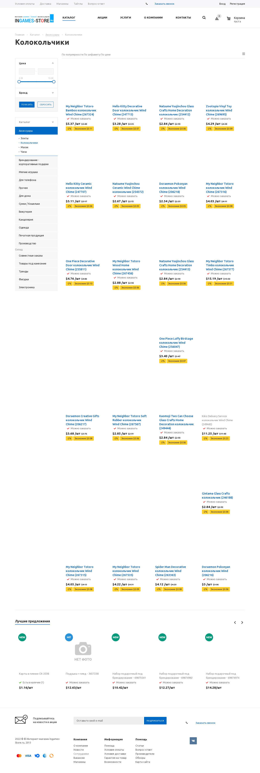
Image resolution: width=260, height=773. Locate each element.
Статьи (139, 745)
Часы (24, 151)
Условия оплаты (114, 749)
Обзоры (140, 758)
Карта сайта (142, 762)
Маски (24, 147)
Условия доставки (115, 753)
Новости (79, 749)
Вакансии (79, 758)
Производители (144, 753)
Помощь (141, 739)
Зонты (24, 138)
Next (242, 622)
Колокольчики (29, 142)
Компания (80, 739)
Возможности (112, 762)
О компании (81, 745)
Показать (26, 104)
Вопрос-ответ (143, 749)
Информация (113, 739)
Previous (235, 622)
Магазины (80, 762)
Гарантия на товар (115, 758)
